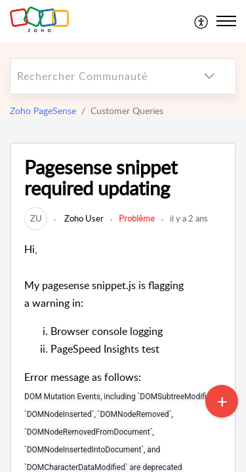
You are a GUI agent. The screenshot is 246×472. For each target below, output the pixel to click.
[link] (35, 218)
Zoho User (83, 218)
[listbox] (209, 76)
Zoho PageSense (43, 110)
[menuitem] (201, 21)
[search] (96, 76)
